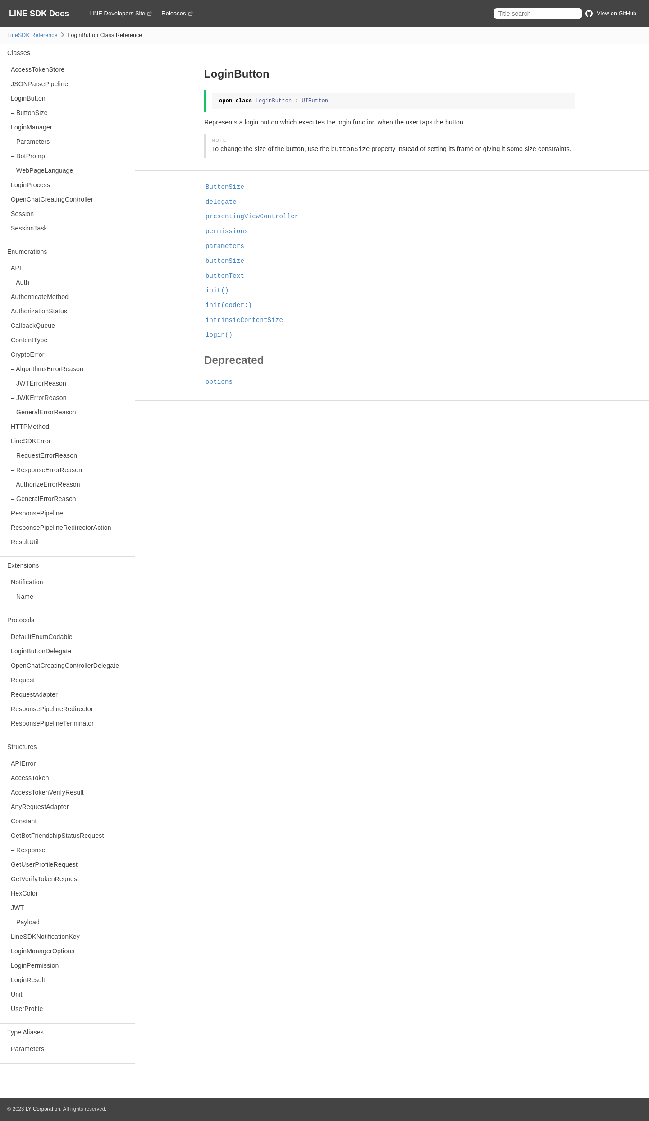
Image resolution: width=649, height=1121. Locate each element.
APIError (23, 763)
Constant (24, 821)
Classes (18, 52)
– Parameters (30, 141)
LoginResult (28, 979)
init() (217, 290)
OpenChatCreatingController (52, 199)
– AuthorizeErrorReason (45, 484)
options (219, 382)
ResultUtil (25, 542)
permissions (227, 231)
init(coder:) (229, 305)
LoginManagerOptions (43, 951)
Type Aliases (25, 1032)
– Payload (25, 922)
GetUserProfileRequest (44, 864)
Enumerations (27, 251)
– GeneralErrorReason (43, 412)
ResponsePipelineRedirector (52, 708)
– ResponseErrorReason (46, 469)
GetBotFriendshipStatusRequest (57, 835)
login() (219, 335)
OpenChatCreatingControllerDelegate (65, 665)
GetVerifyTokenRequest (45, 878)
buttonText (225, 276)
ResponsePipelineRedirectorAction (61, 527)
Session (22, 213)
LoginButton (28, 98)
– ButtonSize (29, 112)
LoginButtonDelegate (41, 651)
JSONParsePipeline (39, 83)
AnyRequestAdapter (40, 806)
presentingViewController (252, 216)
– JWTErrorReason (38, 383)
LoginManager (31, 127)
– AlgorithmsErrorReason (47, 368)
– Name (22, 596)
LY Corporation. (44, 1109)
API (16, 267)
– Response (28, 850)
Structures (22, 746)
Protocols (20, 620)
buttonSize (225, 261)
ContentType (29, 340)
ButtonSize (225, 187)
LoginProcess (30, 184)
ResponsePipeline (37, 513)
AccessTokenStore (37, 69)
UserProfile (27, 1008)
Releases (173, 13)
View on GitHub (610, 13)
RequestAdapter (34, 694)
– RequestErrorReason (44, 455)
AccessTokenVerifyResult (47, 792)
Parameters (27, 1048)
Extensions (23, 565)
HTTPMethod (30, 426)
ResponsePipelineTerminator (52, 723)
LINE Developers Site (117, 13)
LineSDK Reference (32, 35)
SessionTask (29, 228)
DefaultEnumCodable (42, 636)
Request (23, 680)
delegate (221, 202)
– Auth (20, 282)
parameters (225, 246)
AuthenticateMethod (40, 296)
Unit (17, 994)
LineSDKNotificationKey (45, 936)
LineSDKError (31, 441)
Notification (27, 582)
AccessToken (30, 777)
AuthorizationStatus (39, 311)
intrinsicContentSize (244, 320)
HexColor (24, 893)
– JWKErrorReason (39, 397)
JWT (17, 907)
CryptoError (28, 354)
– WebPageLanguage (42, 170)
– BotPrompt (29, 156)
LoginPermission (35, 965)
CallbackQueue (33, 325)
